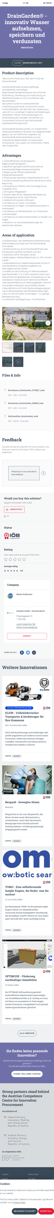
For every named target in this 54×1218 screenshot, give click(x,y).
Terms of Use (33, 1174)
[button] (48, 323)
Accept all (46, 1211)
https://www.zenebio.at (26, 627)
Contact (5, 1174)
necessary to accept (25, 1211)
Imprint (5, 1179)
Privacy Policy (19, 1202)
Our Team (32, 1179)
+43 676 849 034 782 (25, 624)
